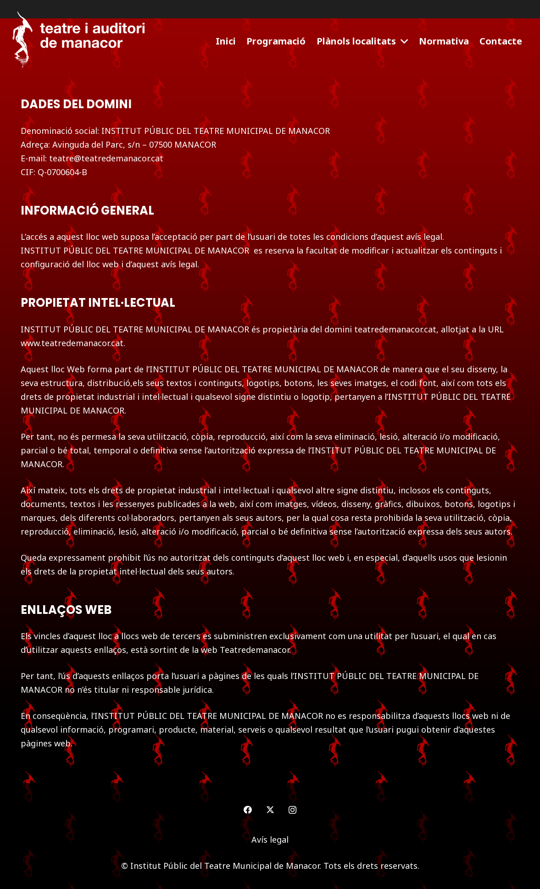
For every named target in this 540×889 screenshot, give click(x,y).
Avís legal (270, 839)
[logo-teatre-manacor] (78, 41)
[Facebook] (247, 810)
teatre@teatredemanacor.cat (106, 158)
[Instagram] (292, 810)
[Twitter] (270, 810)
